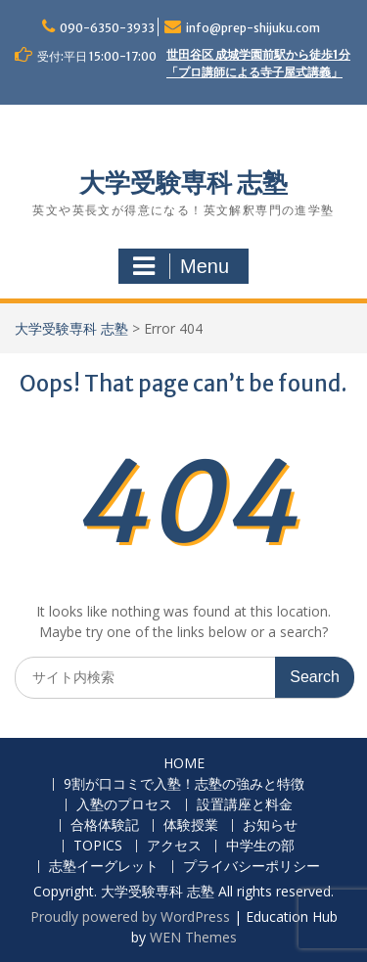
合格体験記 (104, 825)
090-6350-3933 (107, 28)
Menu (181, 266)
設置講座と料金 (245, 805)
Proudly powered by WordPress (130, 916)
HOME (184, 763)
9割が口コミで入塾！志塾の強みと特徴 (184, 784)
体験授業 (190, 825)
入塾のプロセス (124, 805)
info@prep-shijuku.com (253, 28)
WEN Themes (193, 937)
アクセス (174, 846)
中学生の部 (260, 846)
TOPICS (97, 846)
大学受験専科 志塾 (183, 182)
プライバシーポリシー (251, 866)
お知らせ (270, 825)
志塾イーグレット (104, 866)
